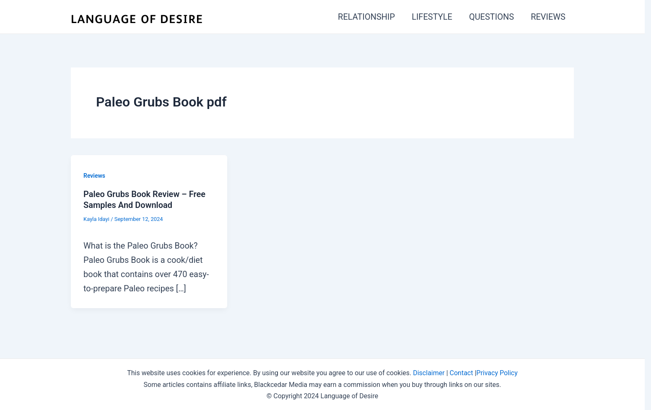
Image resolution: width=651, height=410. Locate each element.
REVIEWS (548, 17)
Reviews (94, 175)
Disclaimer (428, 373)
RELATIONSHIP (366, 17)
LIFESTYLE (432, 17)
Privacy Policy (497, 373)
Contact (461, 373)
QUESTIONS (491, 17)
